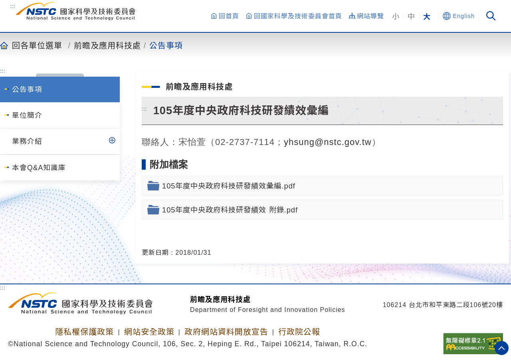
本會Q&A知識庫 (39, 168)
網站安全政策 (149, 331)
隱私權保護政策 (84, 331)
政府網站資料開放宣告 (226, 331)
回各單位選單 (37, 45)
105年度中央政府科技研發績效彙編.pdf (228, 186)
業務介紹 (27, 141)
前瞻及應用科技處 (107, 45)
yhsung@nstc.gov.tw (328, 142)
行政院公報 (299, 331)
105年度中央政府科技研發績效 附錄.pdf (230, 210)
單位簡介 (27, 115)
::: (13, 6)
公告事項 (166, 45)
